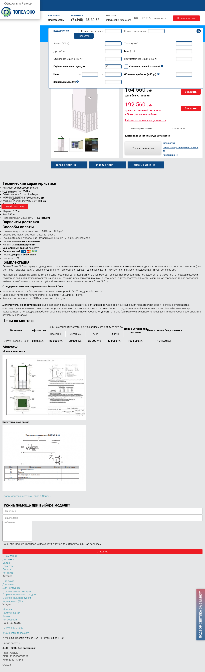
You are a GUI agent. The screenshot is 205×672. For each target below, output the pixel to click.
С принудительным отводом (19, 598)
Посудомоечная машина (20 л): (141, 59)
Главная (54, 3)
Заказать (191, 91)
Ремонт (124, 3)
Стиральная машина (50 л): (67, 59)
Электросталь (56, 20)
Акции (184, 3)
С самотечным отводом (16, 595)
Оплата (138, 3)
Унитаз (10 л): (131, 43)
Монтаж (88, 3)
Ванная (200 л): (61, 43)
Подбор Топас (61, 31)
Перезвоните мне (186, 18)
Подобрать (84, 36)
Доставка (153, 3)
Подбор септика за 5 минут (200, 614)
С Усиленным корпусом (16, 601)
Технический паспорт (144, 148)
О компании (71, 3)
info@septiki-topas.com (118, 20)
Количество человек (92, 31)
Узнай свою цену (15, 206)
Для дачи (7, 588)
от (80, 74)
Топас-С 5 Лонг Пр (143, 164)
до (103, 74)
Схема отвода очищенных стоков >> (180, 149)
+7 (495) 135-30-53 (85, 20)
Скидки (6, 566)
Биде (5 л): (129, 51)
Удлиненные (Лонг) (13, 605)
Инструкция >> (170, 154)
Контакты (55, 7)
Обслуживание (106, 3)
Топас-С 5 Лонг (103, 164)
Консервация (10, 623)
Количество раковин (135, 31)
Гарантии (169, 3)
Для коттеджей (11, 591)
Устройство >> (170, 143)
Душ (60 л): (59, 51)
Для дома (8, 585)
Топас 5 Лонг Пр (66, 164)
